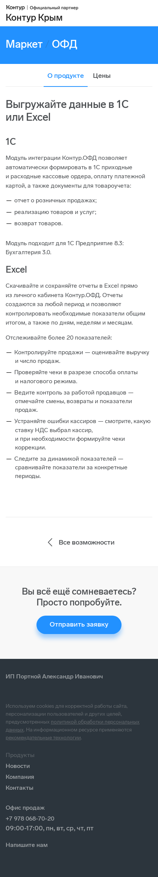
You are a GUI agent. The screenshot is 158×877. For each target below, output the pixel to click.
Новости (18, 765)
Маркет (24, 44)
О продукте (65, 75)
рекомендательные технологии (43, 737)
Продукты (20, 755)
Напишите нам (27, 844)
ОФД (64, 44)
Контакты (19, 787)
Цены (102, 75)
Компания (20, 776)
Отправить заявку (79, 624)
